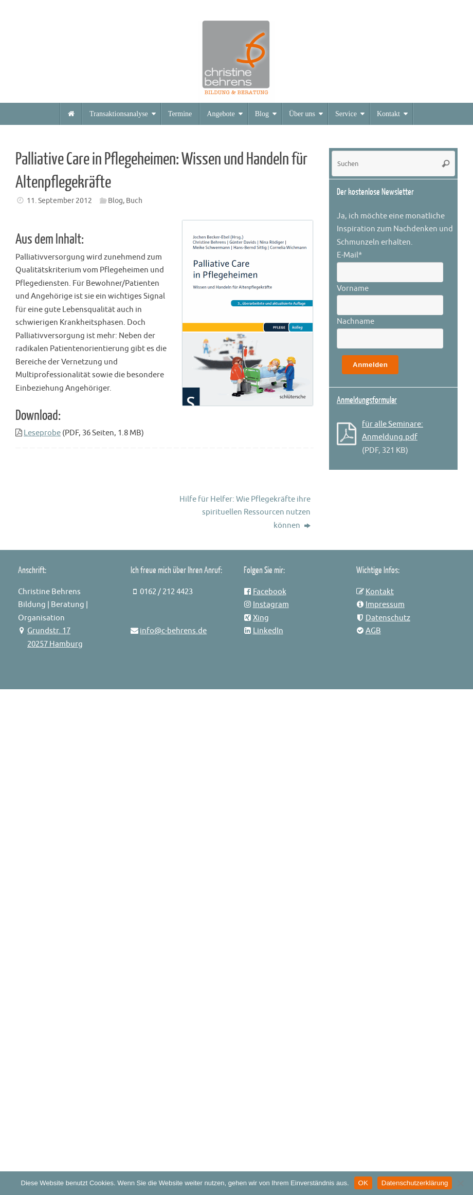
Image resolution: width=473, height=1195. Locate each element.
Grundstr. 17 (48, 631)
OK (363, 1183)
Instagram (271, 605)
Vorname (353, 288)
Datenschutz (388, 618)
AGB (373, 631)
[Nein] (460, 1183)
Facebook (269, 592)
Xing (261, 618)
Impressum (385, 605)
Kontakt (380, 592)
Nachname (355, 321)
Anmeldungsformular (367, 400)
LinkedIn (268, 631)
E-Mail (349, 255)
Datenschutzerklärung (414, 1183)
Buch (134, 200)
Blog (115, 200)
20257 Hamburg (55, 644)
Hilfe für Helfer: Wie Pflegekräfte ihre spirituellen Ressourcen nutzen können (245, 512)
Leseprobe (42, 433)
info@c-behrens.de (173, 631)
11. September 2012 (59, 200)
